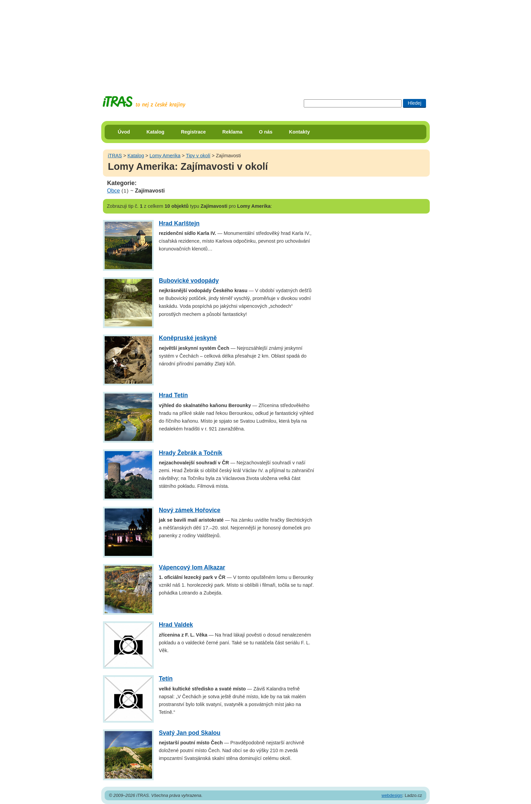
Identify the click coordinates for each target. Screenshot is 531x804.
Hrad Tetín (173, 395)
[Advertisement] (265, 42)
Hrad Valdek (176, 624)
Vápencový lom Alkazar (192, 567)
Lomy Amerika (165, 155)
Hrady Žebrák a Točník (190, 452)
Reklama (232, 132)
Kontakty (299, 132)
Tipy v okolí (198, 155)
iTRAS (115, 155)
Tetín (166, 678)
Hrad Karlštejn (179, 223)
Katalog (156, 132)
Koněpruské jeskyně (188, 338)
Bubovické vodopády (189, 280)
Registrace (193, 132)
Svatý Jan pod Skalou (189, 732)
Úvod (124, 132)
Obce (113, 191)
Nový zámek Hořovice (189, 510)
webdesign (392, 795)
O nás (266, 132)
